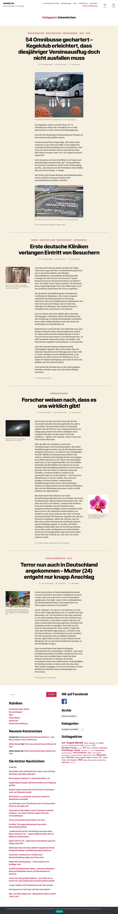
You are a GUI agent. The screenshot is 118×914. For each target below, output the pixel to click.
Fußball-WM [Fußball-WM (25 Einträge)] (84, 750)
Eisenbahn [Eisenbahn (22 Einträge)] (79, 748)
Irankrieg (13, 767)
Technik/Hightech (80, 240)
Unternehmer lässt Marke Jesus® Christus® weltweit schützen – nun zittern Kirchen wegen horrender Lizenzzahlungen (31, 813)
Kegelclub (53, 225)
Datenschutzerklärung (89, 6)
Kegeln (58, 225)
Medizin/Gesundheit (70, 33)
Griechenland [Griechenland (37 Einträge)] (100, 750)
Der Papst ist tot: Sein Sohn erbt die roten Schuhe (29, 889)
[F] (85, 701)
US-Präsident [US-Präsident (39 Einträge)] (72, 760)
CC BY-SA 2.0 (74, 219)
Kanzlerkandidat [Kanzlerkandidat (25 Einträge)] (66, 755)
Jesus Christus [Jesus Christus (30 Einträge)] (96, 753)
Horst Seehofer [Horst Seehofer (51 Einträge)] (80, 752)
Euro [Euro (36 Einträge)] (88, 748)
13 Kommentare (76, 412)
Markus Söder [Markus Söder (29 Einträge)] (87, 755)
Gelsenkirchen (44, 225)
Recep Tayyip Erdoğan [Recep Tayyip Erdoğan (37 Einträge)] (83, 757)
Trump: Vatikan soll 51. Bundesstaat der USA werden (31, 885)
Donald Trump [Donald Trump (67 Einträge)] (69, 747)
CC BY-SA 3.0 (72, 119)
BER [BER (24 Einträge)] (97, 743)
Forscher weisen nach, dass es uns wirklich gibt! (59, 403)
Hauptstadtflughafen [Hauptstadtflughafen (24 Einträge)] (67, 753)
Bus (38, 225)
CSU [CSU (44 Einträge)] (93, 745)
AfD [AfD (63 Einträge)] (63, 743)
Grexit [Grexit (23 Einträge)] (92, 750)
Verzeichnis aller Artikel (51, 3)
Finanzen (34, 240)
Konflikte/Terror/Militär (55, 558)
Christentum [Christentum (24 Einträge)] (88, 745)
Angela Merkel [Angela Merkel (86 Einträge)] (74, 742)
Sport (82, 33)
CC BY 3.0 (19, 440)
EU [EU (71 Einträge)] (84, 747)
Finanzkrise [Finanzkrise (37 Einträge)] (103, 748)
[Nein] (116, 910)
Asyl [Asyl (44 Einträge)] (86, 743)
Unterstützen (83, 3)
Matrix (61, 543)
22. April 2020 (62, 64)
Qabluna (11, 612)
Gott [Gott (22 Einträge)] (89, 750)
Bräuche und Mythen (36, 33)
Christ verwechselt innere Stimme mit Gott (27, 820)
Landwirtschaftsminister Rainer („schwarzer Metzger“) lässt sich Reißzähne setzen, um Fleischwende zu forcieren (32, 871)
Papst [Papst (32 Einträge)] (63, 757)
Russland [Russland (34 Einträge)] (95, 757)
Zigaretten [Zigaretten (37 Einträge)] (65, 762)
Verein (63, 225)
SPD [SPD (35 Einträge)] (100, 757)
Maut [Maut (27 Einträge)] (94, 755)
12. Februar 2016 (61, 412)
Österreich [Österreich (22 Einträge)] (72, 762)
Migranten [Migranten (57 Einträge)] (101, 755)
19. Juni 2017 (62, 259)
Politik (69, 558)
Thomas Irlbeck (48, 64)
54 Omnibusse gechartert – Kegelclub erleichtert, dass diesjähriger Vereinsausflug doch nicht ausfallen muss (59, 48)
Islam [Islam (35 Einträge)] (89, 753)
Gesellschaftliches (53, 33)
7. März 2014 (62, 583)
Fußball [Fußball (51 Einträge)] (77, 750)
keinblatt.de (8, 3)
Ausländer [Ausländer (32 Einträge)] (92, 743)
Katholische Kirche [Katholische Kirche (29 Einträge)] (76, 755)
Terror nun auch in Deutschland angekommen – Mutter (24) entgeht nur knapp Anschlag (59, 570)
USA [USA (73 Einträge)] (80, 759)
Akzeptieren (59, 911)
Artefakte (40, 543)
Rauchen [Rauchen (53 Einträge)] (70, 757)
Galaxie (46, 543)
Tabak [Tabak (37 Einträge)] (105, 757)
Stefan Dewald (15, 744)
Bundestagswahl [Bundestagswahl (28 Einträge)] (74, 745)
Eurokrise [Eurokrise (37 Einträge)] (94, 748)
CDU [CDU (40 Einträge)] (82, 745)
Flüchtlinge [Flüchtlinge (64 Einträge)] (67, 750)
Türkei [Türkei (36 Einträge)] (64, 760)
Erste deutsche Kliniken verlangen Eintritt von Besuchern (59, 249)
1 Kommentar (75, 64)
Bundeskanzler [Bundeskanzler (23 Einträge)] (65, 745)
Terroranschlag (51, 677)
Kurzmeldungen (66, 3)
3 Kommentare (75, 259)
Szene (88, 33)
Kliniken (49, 378)
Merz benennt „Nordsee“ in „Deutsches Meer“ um (29, 778)
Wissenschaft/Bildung (59, 393)
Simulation (66, 543)
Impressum (93, 3)
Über (75, 3)
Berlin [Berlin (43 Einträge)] (101, 743)
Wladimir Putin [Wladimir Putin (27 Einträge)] (102, 760)
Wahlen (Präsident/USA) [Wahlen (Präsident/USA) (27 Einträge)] (90, 760)
